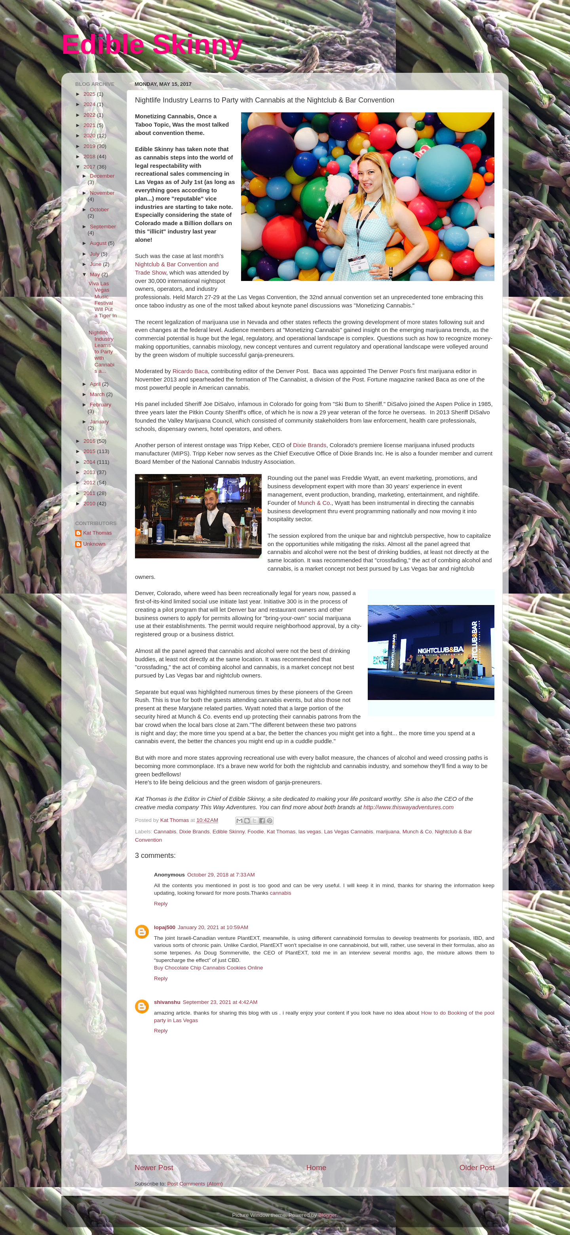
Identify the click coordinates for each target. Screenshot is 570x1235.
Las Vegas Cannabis (348, 832)
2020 (90, 135)
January (99, 422)
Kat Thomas (281, 832)
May (95, 274)
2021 (90, 125)
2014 (90, 462)
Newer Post (154, 1167)
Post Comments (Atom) (195, 1184)
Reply (161, 904)
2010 (90, 504)
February (100, 405)
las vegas (309, 832)
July (95, 254)
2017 (90, 167)
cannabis (280, 893)
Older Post (477, 1167)
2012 (90, 483)
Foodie (255, 832)
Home (316, 1167)
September (103, 227)
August (99, 243)
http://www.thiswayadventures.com (408, 807)
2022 (90, 115)
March (98, 394)
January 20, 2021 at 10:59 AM (213, 927)
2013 (90, 472)
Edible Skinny (152, 44)
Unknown (94, 544)
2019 (90, 146)
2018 (90, 156)
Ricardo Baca (190, 371)
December (102, 176)
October (99, 209)
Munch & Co (314, 503)
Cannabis (165, 832)
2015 (90, 451)
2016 (90, 441)
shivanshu (167, 1002)
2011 (90, 493)
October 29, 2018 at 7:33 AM (221, 875)
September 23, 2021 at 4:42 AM (220, 1002)
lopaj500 (164, 927)
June (96, 264)
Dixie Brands (309, 445)
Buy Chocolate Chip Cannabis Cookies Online (208, 968)
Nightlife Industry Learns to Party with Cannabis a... (101, 352)
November (102, 193)
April (96, 384)
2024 (90, 104)
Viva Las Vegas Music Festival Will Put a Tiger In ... (103, 303)
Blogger (327, 1215)
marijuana (387, 832)
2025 (90, 94)
